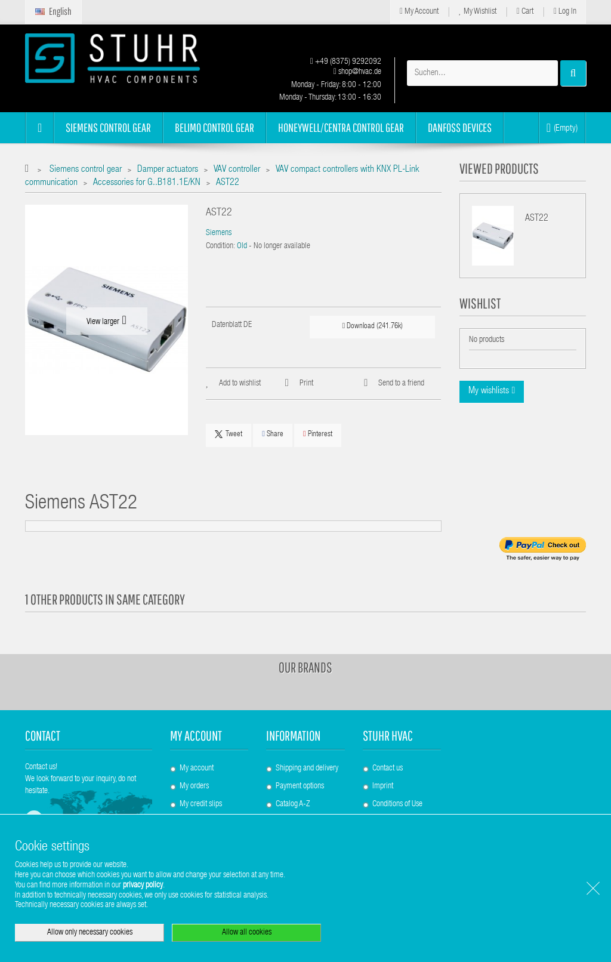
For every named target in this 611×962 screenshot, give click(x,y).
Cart (525, 11)
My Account (419, 11)
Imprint (382, 786)
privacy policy (143, 885)
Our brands (305, 667)
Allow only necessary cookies (89, 933)
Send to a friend (401, 384)
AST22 (536, 219)
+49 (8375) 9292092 (345, 62)
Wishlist (480, 303)
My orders (194, 786)
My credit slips (201, 804)
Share (272, 434)
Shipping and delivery (307, 768)
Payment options (300, 786)
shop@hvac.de (357, 72)
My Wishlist (477, 11)
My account (196, 735)
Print (306, 384)
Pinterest (317, 434)
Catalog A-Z (293, 804)
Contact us (387, 768)
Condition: (220, 246)
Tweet (228, 434)
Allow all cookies (246, 933)
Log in (565, 11)
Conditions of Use (397, 804)
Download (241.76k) (372, 326)
